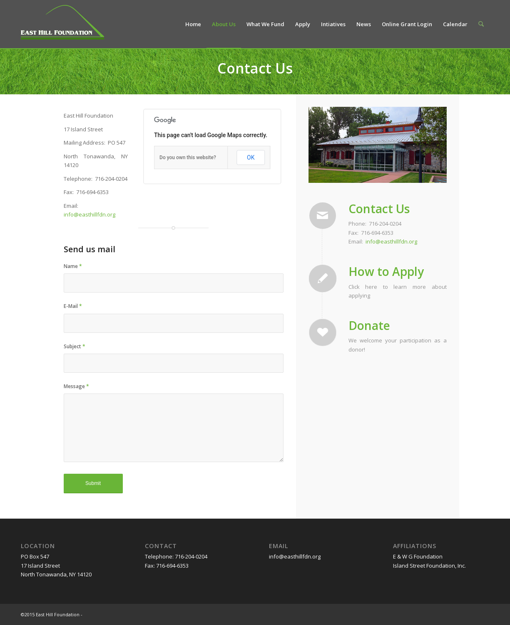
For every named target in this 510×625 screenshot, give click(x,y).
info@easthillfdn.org (89, 214)
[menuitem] (193, 24)
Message (76, 386)
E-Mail (73, 306)
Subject (74, 346)
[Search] (481, 24)
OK (250, 157)
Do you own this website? (187, 157)
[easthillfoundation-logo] (62, 25)
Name (73, 266)
